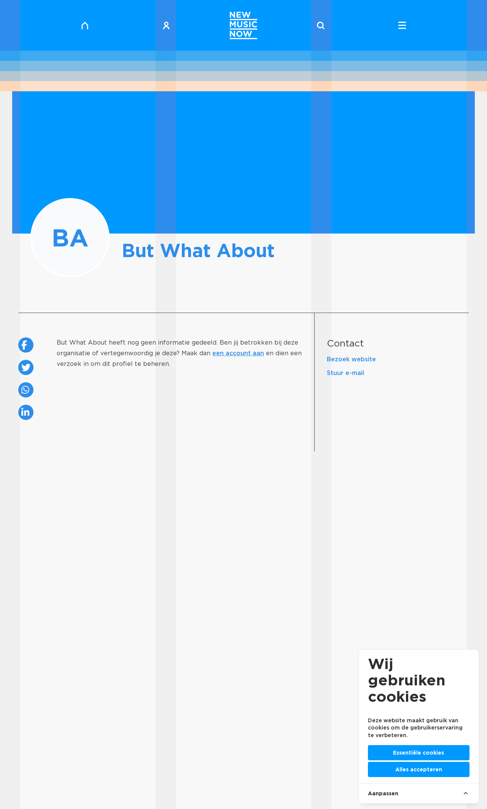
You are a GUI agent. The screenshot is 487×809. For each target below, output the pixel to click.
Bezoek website (351, 359)
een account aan (238, 353)
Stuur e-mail (345, 373)
